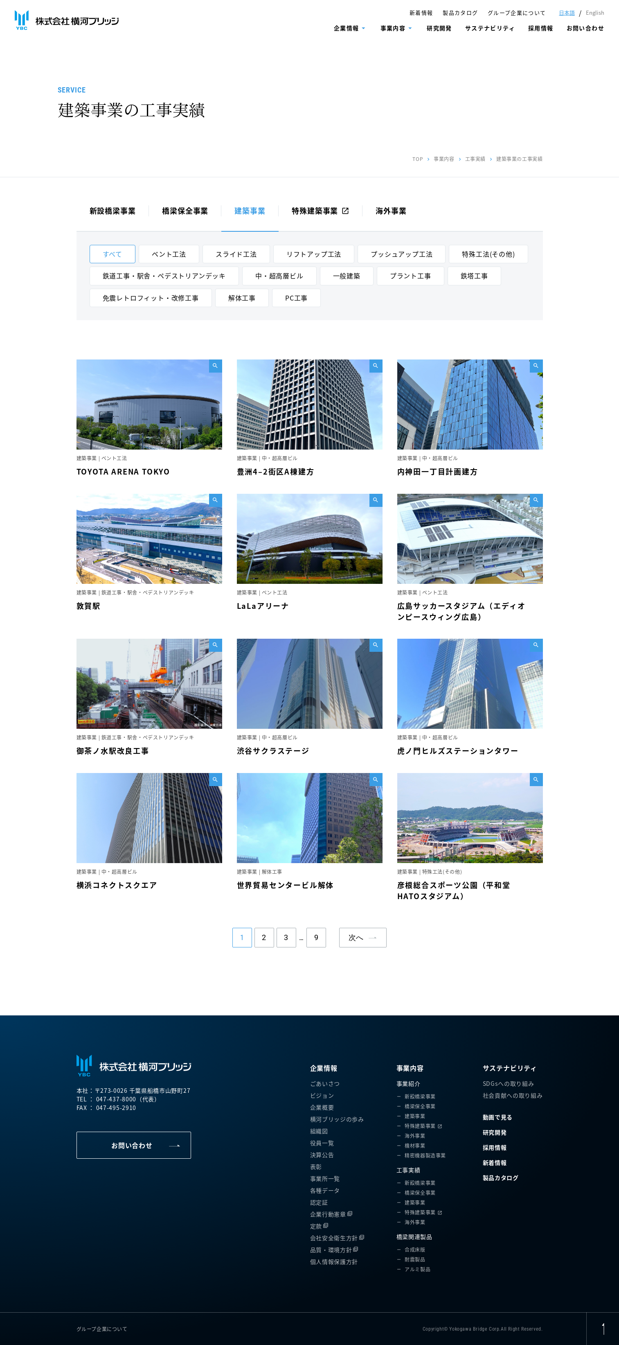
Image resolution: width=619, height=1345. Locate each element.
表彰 (316, 1166)
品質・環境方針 (331, 1250)
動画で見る (498, 1117)
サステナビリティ (490, 28)
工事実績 (475, 158)
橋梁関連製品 (414, 1236)
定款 (316, 1226)
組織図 (319, 1131)
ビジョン (322, 1095)
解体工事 (242, 298)
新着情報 (421, 12)
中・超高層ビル (279, 275)
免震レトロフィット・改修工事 (151, 298)
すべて (112, 254)
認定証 (319, 1202)
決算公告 (322, 1155)
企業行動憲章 (328, 1214)
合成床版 (415, 1249)
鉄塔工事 (474, 275)
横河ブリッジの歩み (337, 1119)
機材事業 (415, 1145)
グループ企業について (517, 12)
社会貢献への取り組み (513, 1095)
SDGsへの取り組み (508, 1083)
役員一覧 (322, 1143)
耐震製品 (415, 1259)
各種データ (325, 1190)
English (595, 12)
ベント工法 (169, 254)
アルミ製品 (417, 1269)
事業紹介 (408, 1083)
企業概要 (322, 1107)
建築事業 (250, 210)
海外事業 (391, 210)
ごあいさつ (325, 1083)
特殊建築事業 (320, 210)
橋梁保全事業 (185, 210)
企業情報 (346, 28)
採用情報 (541, 28)
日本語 (567, 12)
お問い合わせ (585, 28)
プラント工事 (410, 275)
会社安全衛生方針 (334, 1238)
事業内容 (393, 28)
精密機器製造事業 (425, 1155)
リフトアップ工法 (313, 254)
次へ (356, 937)
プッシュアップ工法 (401, 254)
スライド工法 (236, 254)
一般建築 (346, 275)
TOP (417, 158)
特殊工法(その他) (488, 254)
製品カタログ (460, 12)
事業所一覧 (325, 1178)
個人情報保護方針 (334, 1261)
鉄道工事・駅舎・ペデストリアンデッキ (164, 275)
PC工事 (296, 298)
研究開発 (439, 28)
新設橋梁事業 (113, 210)
